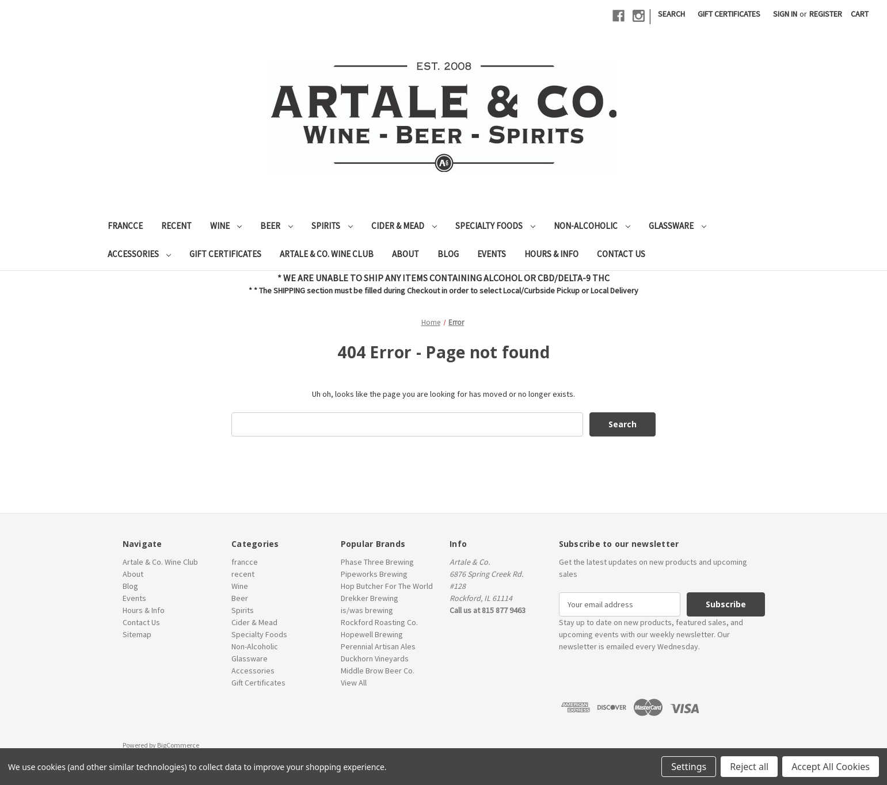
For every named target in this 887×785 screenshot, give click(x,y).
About (405, 253)
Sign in (785, 14)
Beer (276, 225)
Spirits (332, 225)
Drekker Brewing (369, 598)
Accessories (140, 253)
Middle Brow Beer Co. (377, 670)
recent (176, 225)
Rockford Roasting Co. (379, 622)
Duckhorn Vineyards (375, 658)
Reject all (749, 766)
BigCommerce (178, 745)
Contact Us (621, 253)
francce (125, 225)
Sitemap (137, 634)
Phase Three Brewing (377, 562)
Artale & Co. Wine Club (327, 253)
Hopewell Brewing (372, 634)
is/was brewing (367, 610)
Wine (226, 225)
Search (671, 14)
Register (825, 14)
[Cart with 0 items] (859, 14)
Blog (448, 253)
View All (354, 682)
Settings (688, 766)
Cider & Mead (404, 225)
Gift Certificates (729, 14)
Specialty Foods (495, 225)
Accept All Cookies (830, 766)
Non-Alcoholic (592, 225)
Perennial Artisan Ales (378, 646)
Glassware (677, 225)
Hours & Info (551, 253)
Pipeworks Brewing (374, 574)
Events (491, 253)
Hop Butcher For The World (387, 586)
